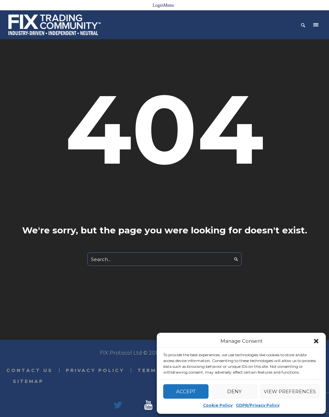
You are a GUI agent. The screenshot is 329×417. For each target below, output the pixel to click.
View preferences (290, 391)
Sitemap (28, 381)
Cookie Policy (218, 405)
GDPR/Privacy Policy (258, 405)
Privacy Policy (95, 370)
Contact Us (29, 370)
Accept (186, 391)
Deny (234, 391)
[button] (316, 341)
